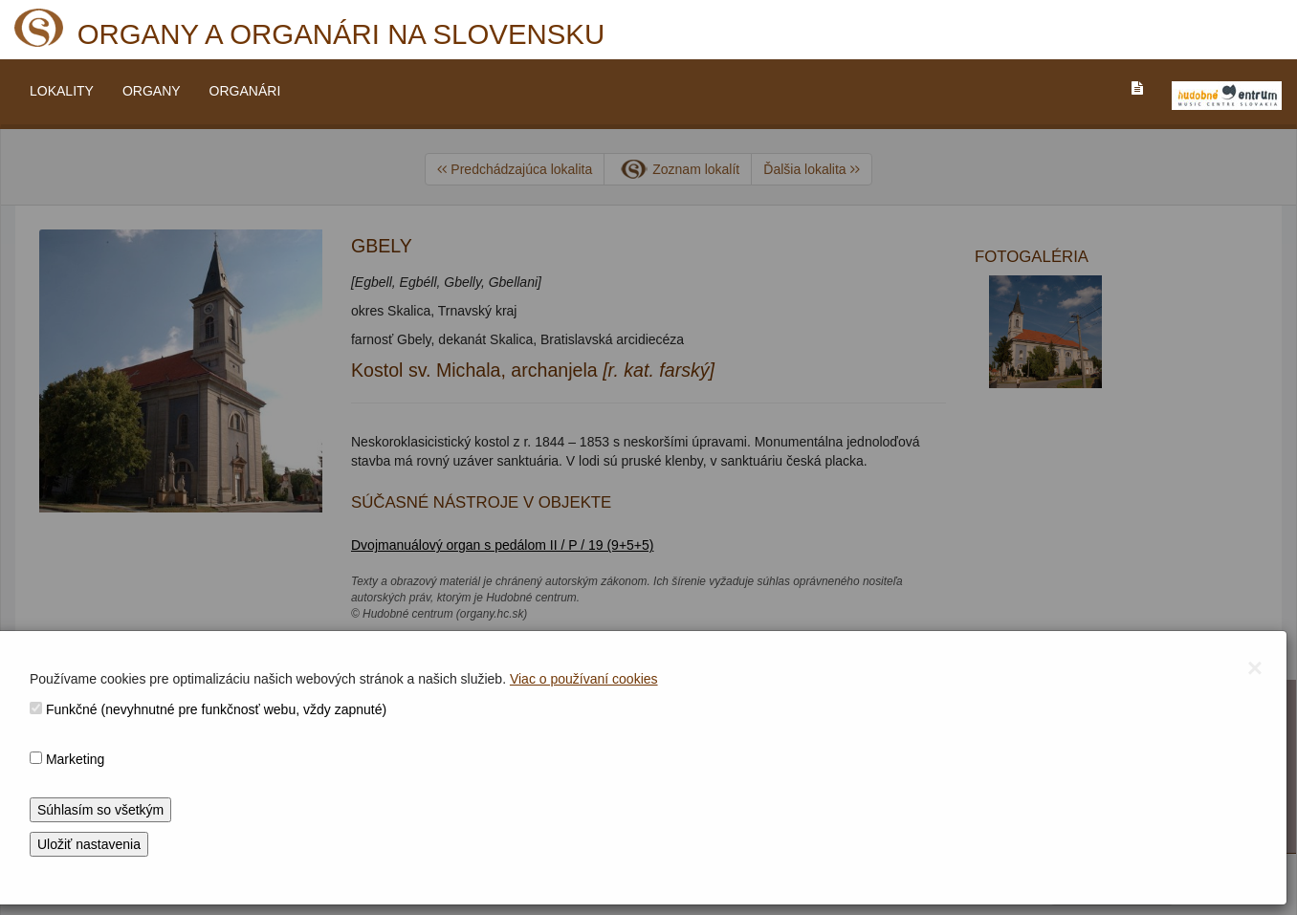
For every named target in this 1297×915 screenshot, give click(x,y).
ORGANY (151, 90)
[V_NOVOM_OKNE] (1226, 95)
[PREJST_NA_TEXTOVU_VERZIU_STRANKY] (1137, 88)
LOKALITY (62, 90)
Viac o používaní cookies (584, 678)
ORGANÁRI (245, 90)
